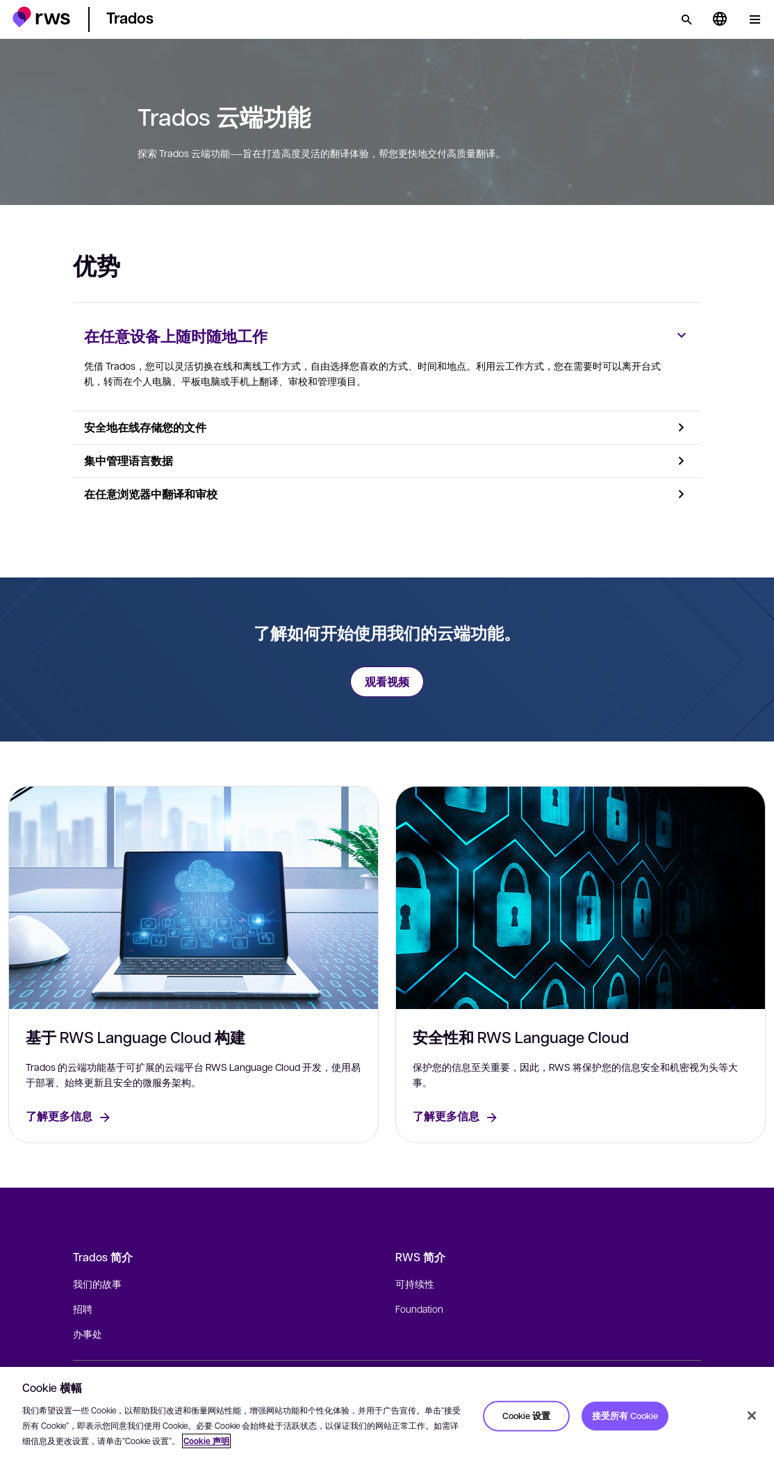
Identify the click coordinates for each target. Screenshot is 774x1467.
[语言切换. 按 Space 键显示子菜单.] (719, 19)
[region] (387, 1417)
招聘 (82, 1308)
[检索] (686, 19)
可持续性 (414, 1283)
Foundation (419, 1308)
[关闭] (751, 1415)
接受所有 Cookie (625, 1415)
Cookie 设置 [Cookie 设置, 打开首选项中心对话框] (526, 1415)
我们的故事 (97, 1283)
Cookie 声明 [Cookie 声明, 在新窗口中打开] (206, 1441)
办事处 (87, 1333)
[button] (41, 17)
